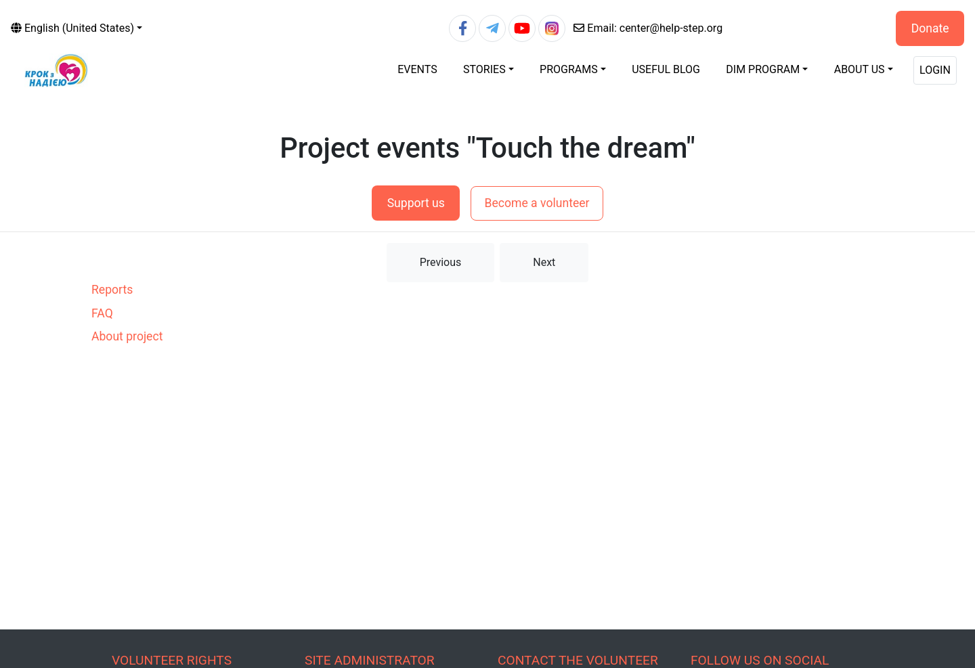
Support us (416, 203)
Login (935, 70)
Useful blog (666, 69)
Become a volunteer (536, 203)
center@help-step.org (647, 28)
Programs (569, 69)
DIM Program (763, 69)
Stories (484, 69)
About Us (859, 69)
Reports (112, 289)
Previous (441, 262)
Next (544, 262)
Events (417, 69)
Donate (930, 28)
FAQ (102, 313)
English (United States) (72, 28)
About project (126, 336)
